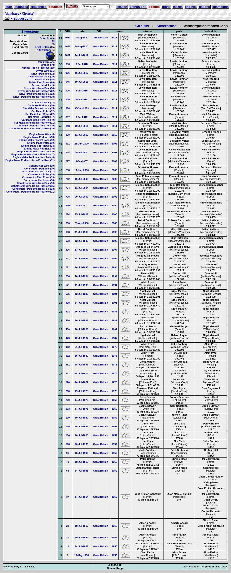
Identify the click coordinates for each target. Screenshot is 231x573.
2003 (114, 143)
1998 (114, 232)
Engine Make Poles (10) (41, 142)
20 (67, 537)
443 (68, 338)
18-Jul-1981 (81, 364)
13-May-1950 (81, 555)
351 (68, 364)
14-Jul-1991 (81, 302)
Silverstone (166, 26)
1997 (114, 249)
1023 (67, 37)
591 (68, 258)
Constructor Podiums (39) (39, 168)
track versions (46, 62)
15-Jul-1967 (81, 426)
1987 (114, 311)
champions (220, 6)
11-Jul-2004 (81, 187)
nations (204, 6)
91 (67, 453)
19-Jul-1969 (81, 417)
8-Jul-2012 (82, 117)
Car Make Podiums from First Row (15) (32, 128)
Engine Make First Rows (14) (38, 145)
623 (68, 240)
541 (68, 285)
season (122, 6)
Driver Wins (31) (45, 70)
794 (68, 152)
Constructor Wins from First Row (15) (33, 185)
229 (68, 400)
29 (67, 525)
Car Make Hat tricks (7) (41, 116)
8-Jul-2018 (82, 64)
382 (68, 355)
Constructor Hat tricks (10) (39, 180)
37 (67, 496)
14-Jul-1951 (81, 546)
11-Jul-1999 (81, 232)
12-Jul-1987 (81, 338)
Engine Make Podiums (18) (39, 137)
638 (68, 232)
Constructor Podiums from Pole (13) (33, 188)
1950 (114, 546)
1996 (114, 258)
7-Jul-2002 (82, 205)
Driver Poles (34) (45, 79)
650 (68, 223)
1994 (114, 267)
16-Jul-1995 (81, 267)
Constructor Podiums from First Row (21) (30, 191)
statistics (21, 6)
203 (68, 408)
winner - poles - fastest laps (38, 67)
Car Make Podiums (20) (41, 105)
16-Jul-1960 (81, 453)
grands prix (137, 6)
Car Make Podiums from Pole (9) (36, 125)
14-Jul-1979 (81, 373)
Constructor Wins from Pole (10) (36, 183)
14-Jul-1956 (81, 470)
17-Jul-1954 (81, 496)
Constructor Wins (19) (42, 165)
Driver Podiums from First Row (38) (34, 96)
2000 (114, 205)
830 (68, 134)
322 (68, 373)
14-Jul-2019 (81, 55)
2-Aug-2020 (81, 46)
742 (68, 179)
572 (68, 267)
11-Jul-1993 (81, 285)
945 (68, 81)
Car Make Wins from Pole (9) (38, 119)
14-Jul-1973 (81, 400)
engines (191, 6)
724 (68, 187)
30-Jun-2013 (81, 108)
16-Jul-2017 (81, 72)
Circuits (27, 13)
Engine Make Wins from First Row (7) (33, 154)
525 (68, 293)
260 (68, 391)
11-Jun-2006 (81, 170)
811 (68, 143)
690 (68, 205)
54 (67, 470)
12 (67, 546)
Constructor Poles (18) (41, 174)
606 (68, 249)
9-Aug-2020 (81, 37)
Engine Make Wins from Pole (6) (36, 151)
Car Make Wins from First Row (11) (34, 122)
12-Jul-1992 (81, 293)
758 (68, 170)
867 (68, 117)
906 (68, 99)
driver (166, 6)
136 (68, 435)
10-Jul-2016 (81, 81)
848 (68, 126)
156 (68, 426)
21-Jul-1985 (81, 346)
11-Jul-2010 (81, 134)
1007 (67, 55)
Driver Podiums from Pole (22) (37, 93)
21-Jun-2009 (81, 143)
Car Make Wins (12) (43, 102)
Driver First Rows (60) (42, 82)
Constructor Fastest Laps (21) (37, 171)
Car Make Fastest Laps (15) (39, 108)
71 (67, 461)
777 (68, 161)
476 (68, 320)
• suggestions (18, 18)
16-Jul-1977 (81, 382)
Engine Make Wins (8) (42, 134)
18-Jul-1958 (81, 461)
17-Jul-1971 (81, 408)
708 (68, 196)
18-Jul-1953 (81, 525)
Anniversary (44, 49)
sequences (38, 6)
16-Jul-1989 (81, 320)
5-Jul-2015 (82, 90)
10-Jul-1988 (81, 329)
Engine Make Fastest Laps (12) (37, 140)
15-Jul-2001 (81, 214)
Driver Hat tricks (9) (43, 85)
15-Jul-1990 (81, 311)
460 (68, 329)
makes (178, 6)
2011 (114, 37)
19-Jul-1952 (81, 537)
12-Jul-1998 (81, 240)
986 (68, 64)
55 (53, 44)
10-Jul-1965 (81, 435)
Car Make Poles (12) (43, 111)
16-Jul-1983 (81, 355)
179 (68, 417)
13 (53, 41)
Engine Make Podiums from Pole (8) (34, 157)
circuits (72, 6)
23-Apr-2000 (81, 223)
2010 (114, 134)
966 (68, 72)
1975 (114, 346)
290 (68, 382)
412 (68, 346)
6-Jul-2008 (82, 152)
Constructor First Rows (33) (38, 177)
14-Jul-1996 (81, 258)
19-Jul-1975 (81, 391)
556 (68, 276)
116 (68, 444)
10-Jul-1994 (81, 276)
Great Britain (47, 38)
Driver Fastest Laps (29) (41, 76)
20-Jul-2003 (81, 196)
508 (68, 302)
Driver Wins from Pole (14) (39, 88)
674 (68, 214)
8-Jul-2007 (82, 161)
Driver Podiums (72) (43, 73)
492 (68, 311)
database (55, 6)
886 (68, 108)
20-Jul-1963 (81, 444)
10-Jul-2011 (81, 126)
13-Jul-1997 (81, 249)
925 (68, 90)
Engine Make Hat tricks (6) (39, 148)
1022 (67, 46)
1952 (114, 400)
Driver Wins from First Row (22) (36, 91)
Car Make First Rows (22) (40, 114)
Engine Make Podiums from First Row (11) (30, 160)
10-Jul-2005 (81, 179)
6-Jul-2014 (82, 99)
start (9, 6)
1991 (114, 285)
